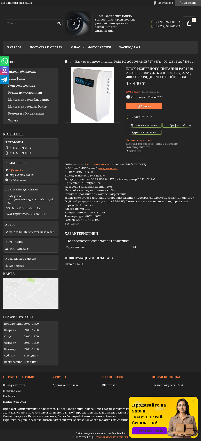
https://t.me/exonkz (21, 175)
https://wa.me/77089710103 (29, 213)
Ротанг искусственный (25, 92)
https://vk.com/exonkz (26, 208)
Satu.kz (120, 433)
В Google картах (14, 385)
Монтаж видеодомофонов (27, 106)
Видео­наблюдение (22, 71)
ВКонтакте (109, 385)
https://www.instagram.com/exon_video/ (30, 201)
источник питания (100, 164)
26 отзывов (165, 3)
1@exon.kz (16, 170)
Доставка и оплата (46, 47)
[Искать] (59, 23)
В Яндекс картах (14, 401)
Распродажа (129, 47)
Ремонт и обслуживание (26, 113)
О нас (75, 47)
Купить (146, 106)
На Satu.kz (10, 396)
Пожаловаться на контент (111, 437)
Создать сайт (9, 2)
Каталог (14, 47)
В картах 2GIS (12, 390)
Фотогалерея (99, 47)
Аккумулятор (108, 168)
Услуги (13, 120)
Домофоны (16, 78)
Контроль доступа (21, 85)
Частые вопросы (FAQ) (167, 385)
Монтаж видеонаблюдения (28, 99)
